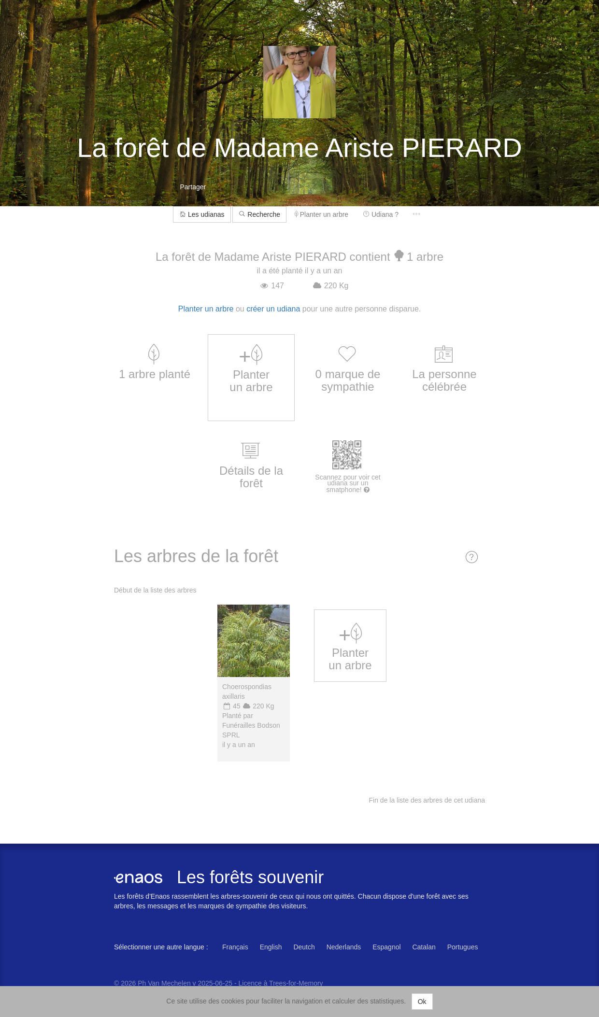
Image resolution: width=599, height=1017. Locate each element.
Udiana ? (381, 214)
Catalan (423, 947)
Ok (422, 1001)
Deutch (303, 947)
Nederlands (344, 947)
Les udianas (201, 214)
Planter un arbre (321, 214)
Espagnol (386, 947)
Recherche (259, 214)
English (271, 947)
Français (235, 947)
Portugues (462, 947)
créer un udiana (273, 309)
